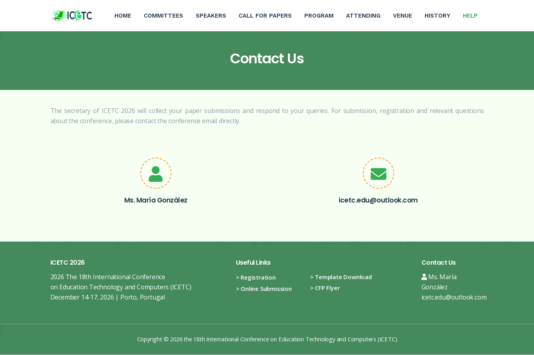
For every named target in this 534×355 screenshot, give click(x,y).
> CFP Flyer (325, 288)
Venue (402, 15)
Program (319, 15)
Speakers (211, 15)
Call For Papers (265, 15)
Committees (163, 15)
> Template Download (341, 277)
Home (122, 15)
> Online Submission (264, 288)
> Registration (256, 277)
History (437, 15)
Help (473, 9)
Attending (363, 15)
